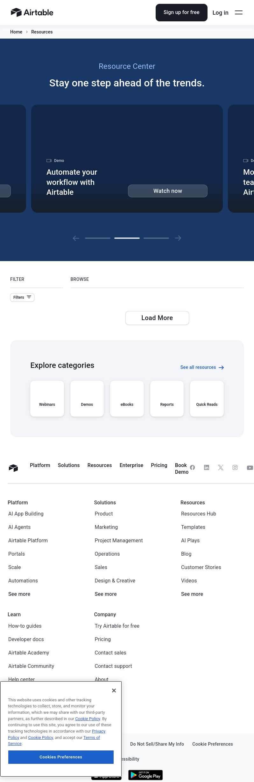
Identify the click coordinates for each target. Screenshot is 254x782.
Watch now (167, 190)
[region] (61, 729)
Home (16, 31)
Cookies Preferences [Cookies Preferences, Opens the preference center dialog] (60, 757)
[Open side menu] (239, 12)
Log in (221, 12)
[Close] (114, 690)
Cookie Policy (87, 718)
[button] (76, 238)
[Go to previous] (76, 238)
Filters (22, 297)
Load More (157, 318)
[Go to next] (178, 238)
